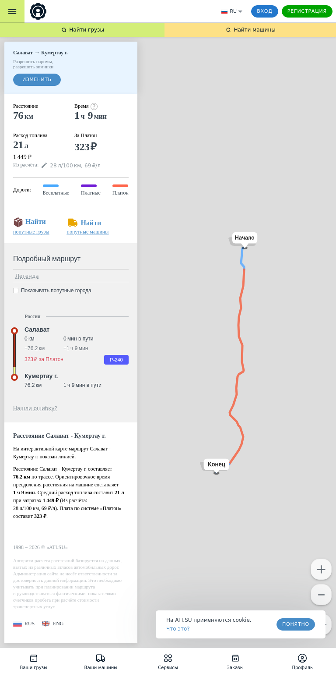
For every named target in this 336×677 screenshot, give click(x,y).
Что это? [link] (178, 629)
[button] (243, 241)
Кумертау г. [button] (41, 376)
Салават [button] (36, 329)
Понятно (295, 624)
